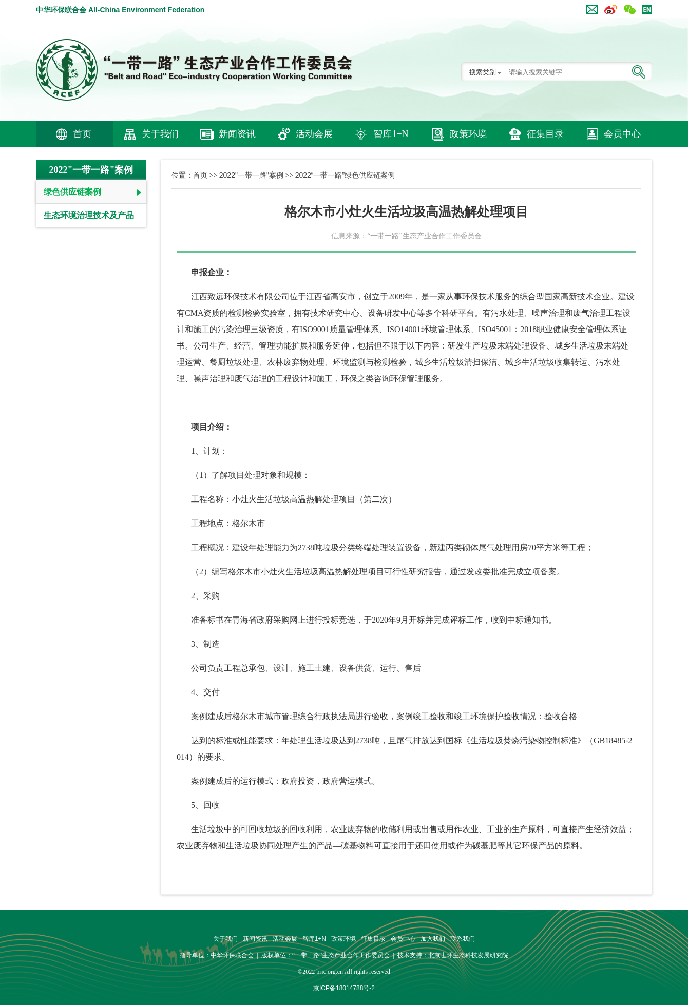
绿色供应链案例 (72, 191)
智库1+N (390, 134)
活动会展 (314, 134)
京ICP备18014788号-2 (344, 988)
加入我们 (433, 938)
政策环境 (468, 134)
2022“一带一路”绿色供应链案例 (345, 175)
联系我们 (462, 938)
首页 (82, 134)
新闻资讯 (237, 134)
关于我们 (160, 134)
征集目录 (545, 134)
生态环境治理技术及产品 (89, 215)
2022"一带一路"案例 (251, 175)
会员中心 (622, 134)
